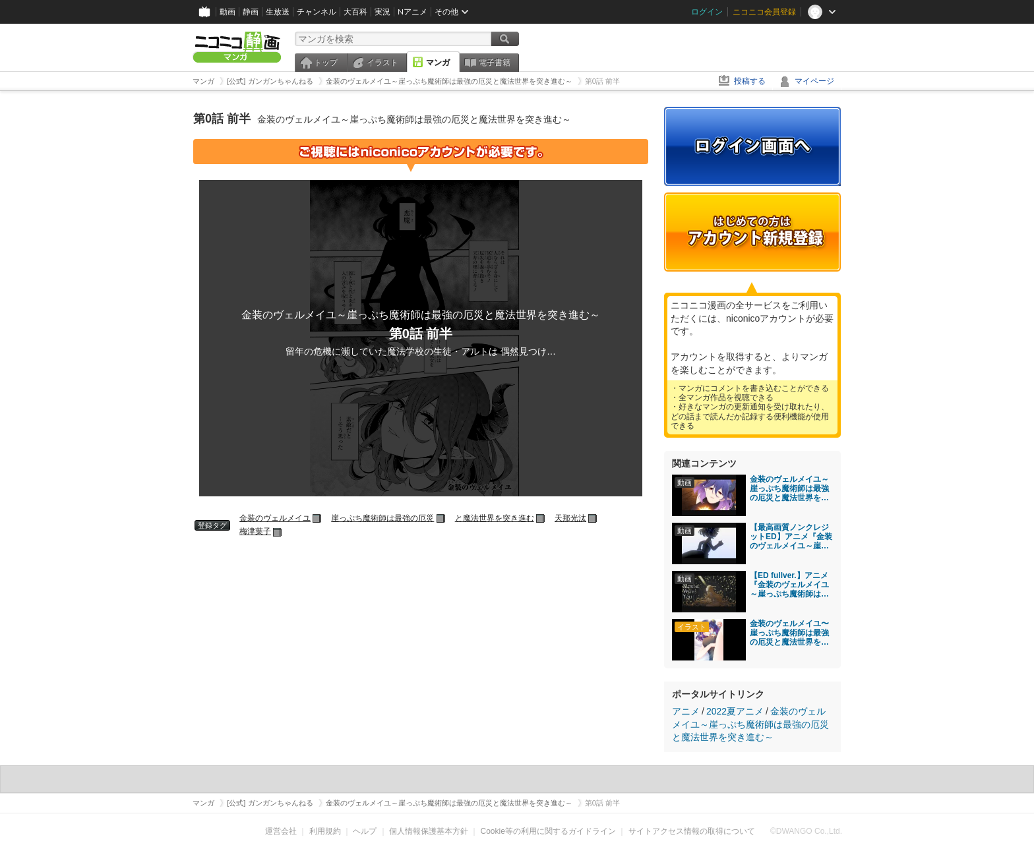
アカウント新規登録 (752, 232)
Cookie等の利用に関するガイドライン (548, 831)
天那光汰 (570, 518)
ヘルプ (365, 831)
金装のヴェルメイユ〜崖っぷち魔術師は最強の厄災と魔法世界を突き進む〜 (789, 633)
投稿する (750, 81)
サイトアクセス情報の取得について (691, 831)
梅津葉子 (255, 531)
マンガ (438, 62)
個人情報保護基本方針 (428, 831)
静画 (250, 11)
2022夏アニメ (735, 711)
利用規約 (325, 831)
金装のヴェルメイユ (275, 518)
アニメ (686, 711)
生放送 (277, 11)
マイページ (814, 81)
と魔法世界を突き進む (494, 518)
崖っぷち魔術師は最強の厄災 (382, 518)
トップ (326, 62)
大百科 (355, 11)
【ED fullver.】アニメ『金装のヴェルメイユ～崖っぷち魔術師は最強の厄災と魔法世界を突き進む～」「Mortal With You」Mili (789, 585)
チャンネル (316, 11)
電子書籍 (494, 62)
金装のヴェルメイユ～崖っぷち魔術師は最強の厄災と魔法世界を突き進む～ (750, 724)
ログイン (707, 11)
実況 (382, 11)
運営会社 (281, 831)
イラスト (382, 62)
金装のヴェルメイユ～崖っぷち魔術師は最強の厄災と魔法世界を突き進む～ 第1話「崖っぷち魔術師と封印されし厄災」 (789, 488)
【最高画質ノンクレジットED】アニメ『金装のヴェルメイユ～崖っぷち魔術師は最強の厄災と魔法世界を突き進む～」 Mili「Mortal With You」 (791, 536)
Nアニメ (412, 11)
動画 (227, 11)
